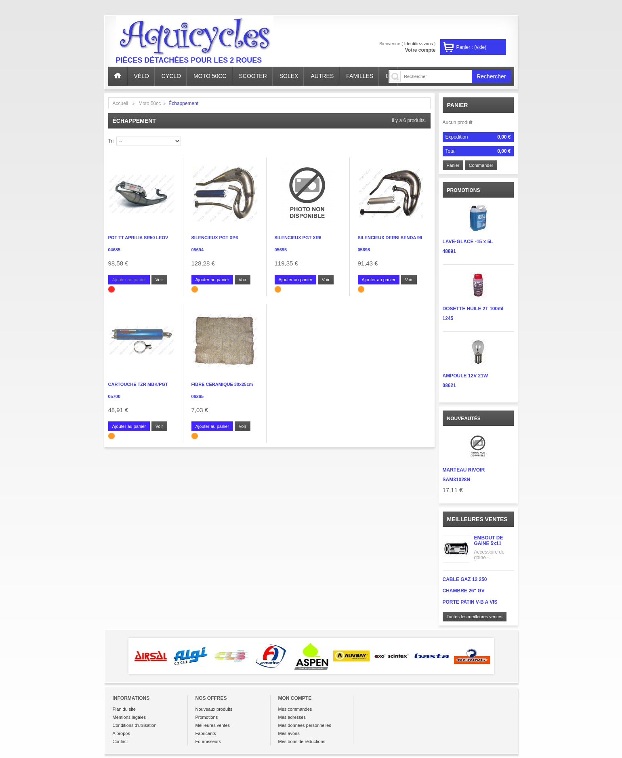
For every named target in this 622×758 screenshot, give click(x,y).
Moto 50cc (150, 103)
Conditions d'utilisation (135, 725)
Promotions (206, 717)
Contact (120, 741)
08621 (449, 385)
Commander (481, 165)
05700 (114, 396)
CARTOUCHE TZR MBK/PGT (138, 384)
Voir (159, 279)
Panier (457, 105)
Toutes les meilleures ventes (474, 616)
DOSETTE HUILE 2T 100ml (473, 309)
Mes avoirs (289, 733)
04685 (114, 249)
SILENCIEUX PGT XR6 (298, 237)
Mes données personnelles (304, 725)
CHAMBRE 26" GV (464, 591)
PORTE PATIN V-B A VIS (470, 602)
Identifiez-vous (418, 43)
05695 (281, 249)
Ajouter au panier (212, 279)
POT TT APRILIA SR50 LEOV (138, 237)
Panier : (471, 47)
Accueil (120, 103)
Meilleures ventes (477, 519)
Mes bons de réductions (302, 741)
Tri (111, 141)
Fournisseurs (208, 741)
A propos (121, 733)
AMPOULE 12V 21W (465, 376)
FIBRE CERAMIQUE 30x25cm (222, 384)
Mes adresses (292, 717)
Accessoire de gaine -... (489, 554)
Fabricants (205, 733)
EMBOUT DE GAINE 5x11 (488, 540)
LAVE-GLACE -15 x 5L (468, 241)
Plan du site (124, 709)
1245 (448, 318)
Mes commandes (295, 709)
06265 (197, 396)
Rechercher (491, 76)
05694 (197, 249)
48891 (449, 251)
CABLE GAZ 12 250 (465, 579)
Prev (116, 656)
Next (505, 656)
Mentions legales (129, 717)
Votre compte (420, 50)
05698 (364, 249)
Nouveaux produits (214, 709)
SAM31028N (457, 479)
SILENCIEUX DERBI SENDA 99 (390, 237)
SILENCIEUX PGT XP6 (214, 237)
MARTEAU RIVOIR (464, 470)
